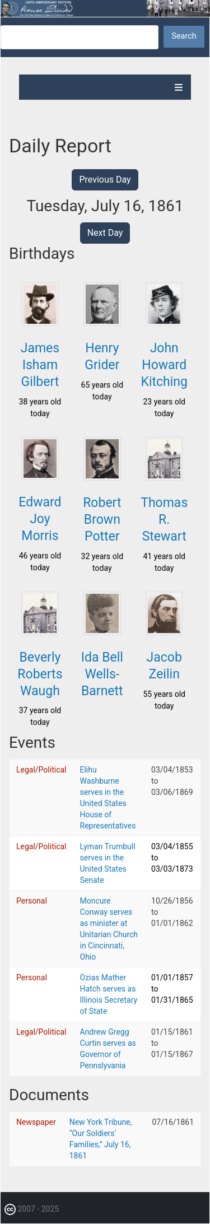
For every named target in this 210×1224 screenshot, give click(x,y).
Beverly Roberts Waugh (39, 674)
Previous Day (104, 179)
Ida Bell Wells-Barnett (102, 674)
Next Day (105, 232)
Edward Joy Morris (39, 519)
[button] (39, 322)
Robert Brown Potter (102, 519)
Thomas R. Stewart (164, 519)
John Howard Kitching (164, 365)
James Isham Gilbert (40, 365)
